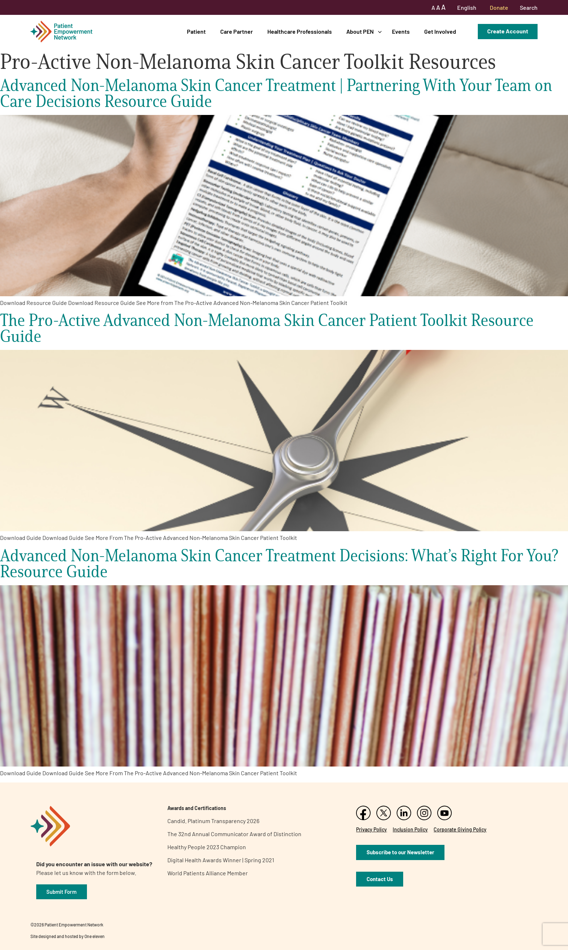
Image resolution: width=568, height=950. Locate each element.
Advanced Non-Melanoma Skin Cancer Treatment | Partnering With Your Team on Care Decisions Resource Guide (276, 93)
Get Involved (440, 31)
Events (401, 31)
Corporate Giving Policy (460, 829)
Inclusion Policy (410, 829)
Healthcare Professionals (299, 31)
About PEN (360, 31)
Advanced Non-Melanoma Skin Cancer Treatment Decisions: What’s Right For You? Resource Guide (279, 563)
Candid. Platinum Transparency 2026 (213, 820)
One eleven (94, 936)
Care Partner (236, 31)
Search (529, 7)
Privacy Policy (371, 829)
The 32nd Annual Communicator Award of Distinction (234, 833)
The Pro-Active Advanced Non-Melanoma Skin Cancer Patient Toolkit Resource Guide (267, 328)
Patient (196, 31)
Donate (499, 7)
